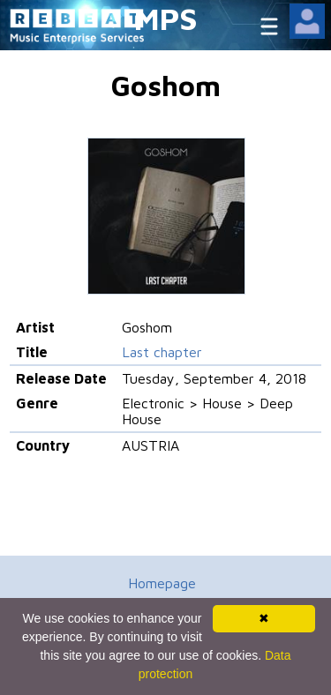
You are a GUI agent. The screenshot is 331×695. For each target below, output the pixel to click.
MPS (166, 18)
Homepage (162, 583)
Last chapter (162, 352)
